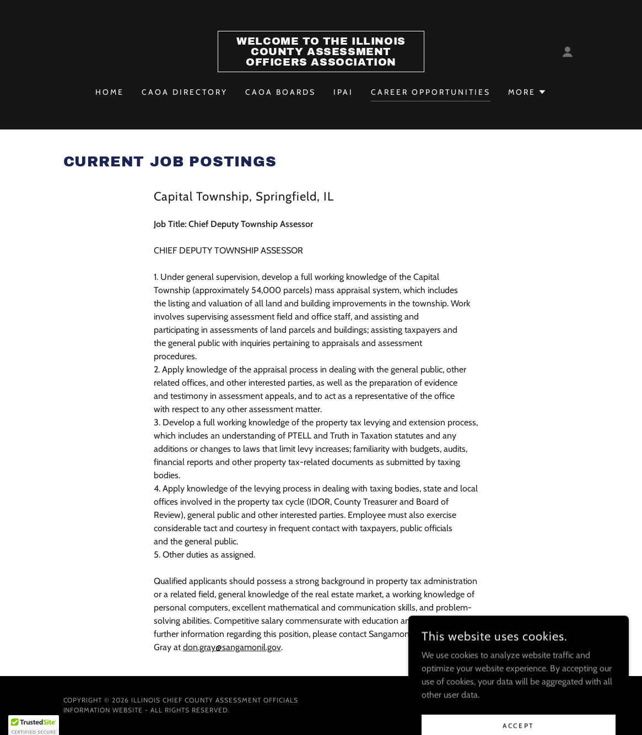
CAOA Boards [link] (280, 92)
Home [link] (109, 92)
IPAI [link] (343, 92)
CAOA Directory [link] (185, 92)
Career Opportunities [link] (430, 92)
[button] (568, 52)
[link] (321, 62)
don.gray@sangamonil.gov (232, 647)
